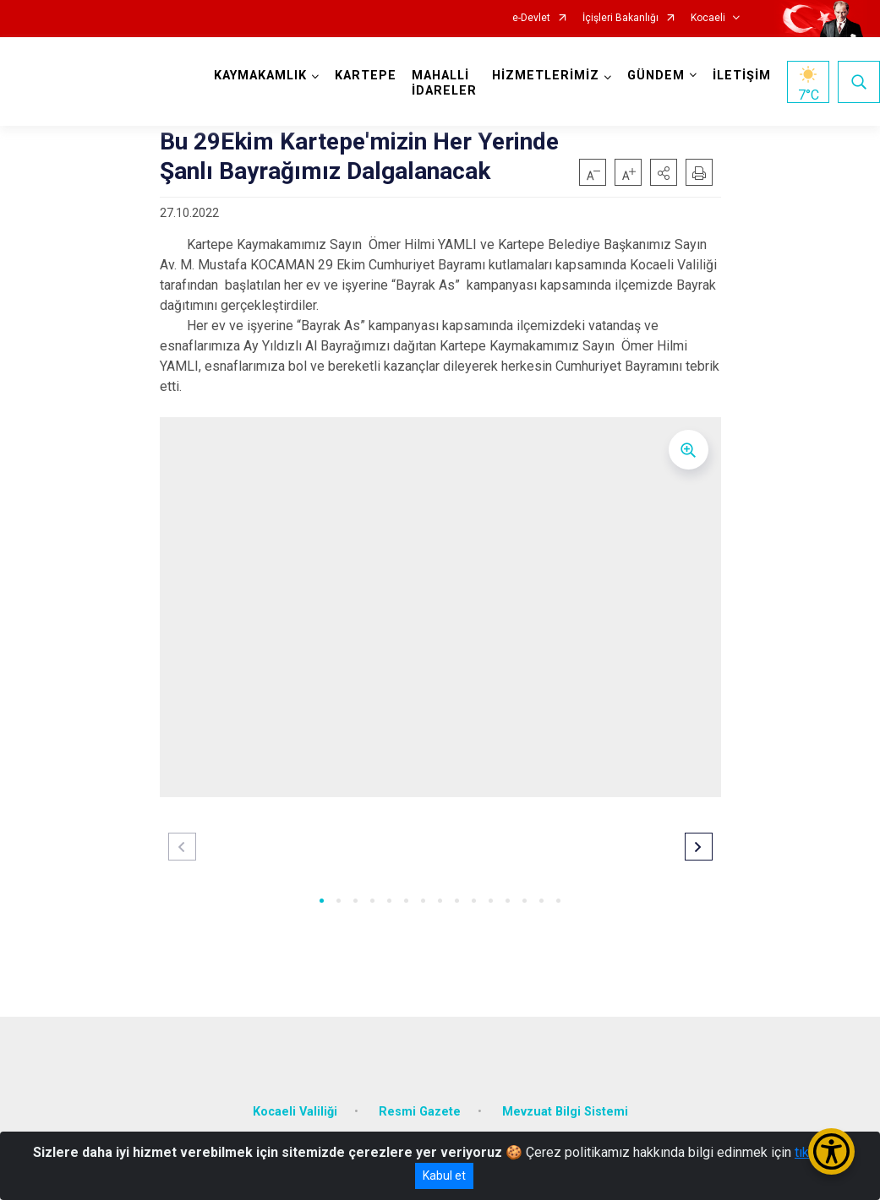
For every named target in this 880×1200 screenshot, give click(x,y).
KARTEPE (365, 75)
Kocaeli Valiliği (295, 1112)
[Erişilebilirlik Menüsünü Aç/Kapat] (831, 1151)
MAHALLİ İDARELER (444, 83)
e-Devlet (531, 18)
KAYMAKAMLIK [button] (260, 75)
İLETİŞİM (742, 75)
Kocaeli (708, 18)
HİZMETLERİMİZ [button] (545, 75)
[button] (663, 172)
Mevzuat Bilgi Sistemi (565, 1112)
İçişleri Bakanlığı (620, 18)
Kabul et (444, 1175)
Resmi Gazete (420, 1112)
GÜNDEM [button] (656, 75)
